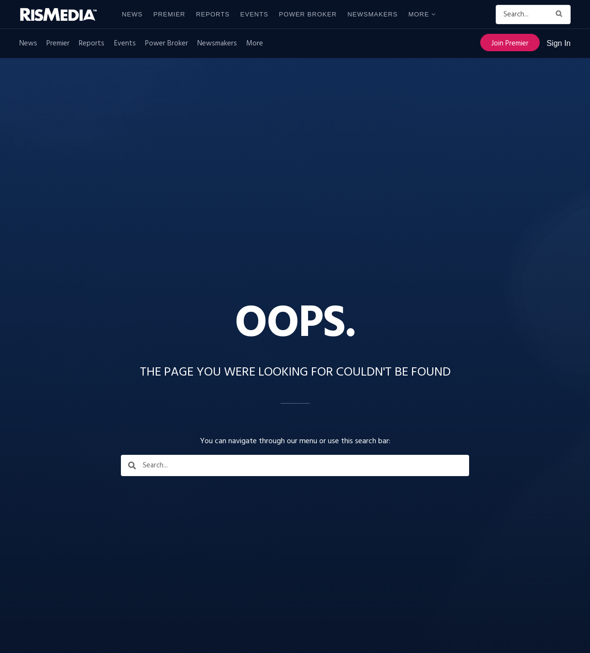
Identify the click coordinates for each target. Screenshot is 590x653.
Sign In (558, 43)
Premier (169, 14)
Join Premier (510, 43)
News (132, 14)
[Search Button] (561, 14)
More (418, 14)
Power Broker (308, 14)
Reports (213, 14)
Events (254, 14)
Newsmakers (372, 14)
